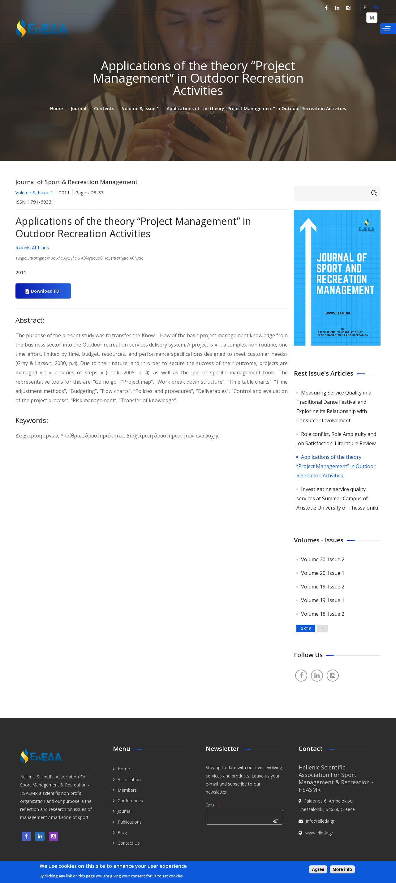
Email (213, 805)
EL (366, 7)
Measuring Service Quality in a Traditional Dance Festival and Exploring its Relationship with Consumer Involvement (333, 406)
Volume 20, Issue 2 (322, 559)
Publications (130, 822)
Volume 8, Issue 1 (140, 108)
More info (342, 869)
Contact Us (129, 843)
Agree (318, 869)
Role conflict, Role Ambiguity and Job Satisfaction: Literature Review (336, 439)
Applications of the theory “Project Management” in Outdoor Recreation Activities (336, 466)
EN (375, 7)
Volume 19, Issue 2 (322, 586)
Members (127, 790)
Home (56, 108)
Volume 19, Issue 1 (322, 600)
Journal (78, 108)
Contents (104, 108)
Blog (122, 832)
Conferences (130, 800)
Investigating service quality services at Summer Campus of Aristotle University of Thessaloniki (337, 498)
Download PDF (46, 291)
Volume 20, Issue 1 (322, 573)
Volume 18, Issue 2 (322, 613)
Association (129, 779)
